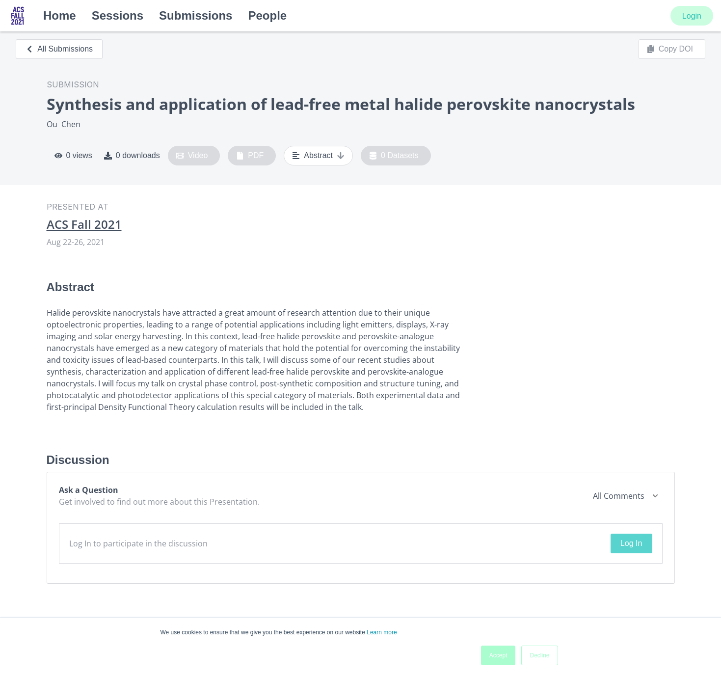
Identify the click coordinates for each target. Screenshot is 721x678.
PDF (250, 155)
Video (192, 155)
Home (59, 15)
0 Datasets (394, 155)
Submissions (195, 15)
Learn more (382, 632)
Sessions (117, 15)
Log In (631, 543)
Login (691, 16)
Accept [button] (498, 655)
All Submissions (59, 49)
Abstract (318, 155)
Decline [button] (539, 655)
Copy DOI (670, 49)
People (267, 15)
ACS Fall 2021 (84, 224)
